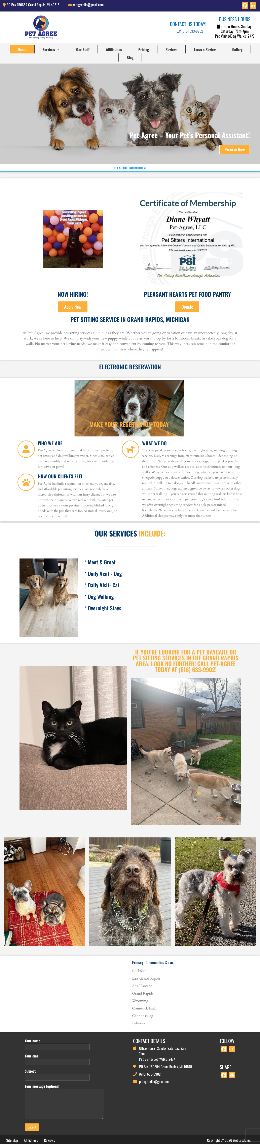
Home (22, 49)
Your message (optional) (64, 1101)
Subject (57, 1073)
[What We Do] (130, 489)
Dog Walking (101, 596)
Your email (57, 1058)
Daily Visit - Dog (105, 573)
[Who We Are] (26, 489)
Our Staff (82, 49)
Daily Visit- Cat (103, 585)
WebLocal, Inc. (242, 1140)
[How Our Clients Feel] (26, 522)
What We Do (154, 483)
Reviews (171, 49)
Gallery (237, 49)
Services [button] (51, 49)
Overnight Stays (104, 608)
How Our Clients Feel (60, 516)
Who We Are (50, 483)
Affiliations (114, 49)
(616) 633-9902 (190, 31)
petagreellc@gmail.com (88, 4)
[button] (161, 562)
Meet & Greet (102, 562)
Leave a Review (205, 49)
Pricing (143, 49)
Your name (57, 1043)
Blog (130, 57)
